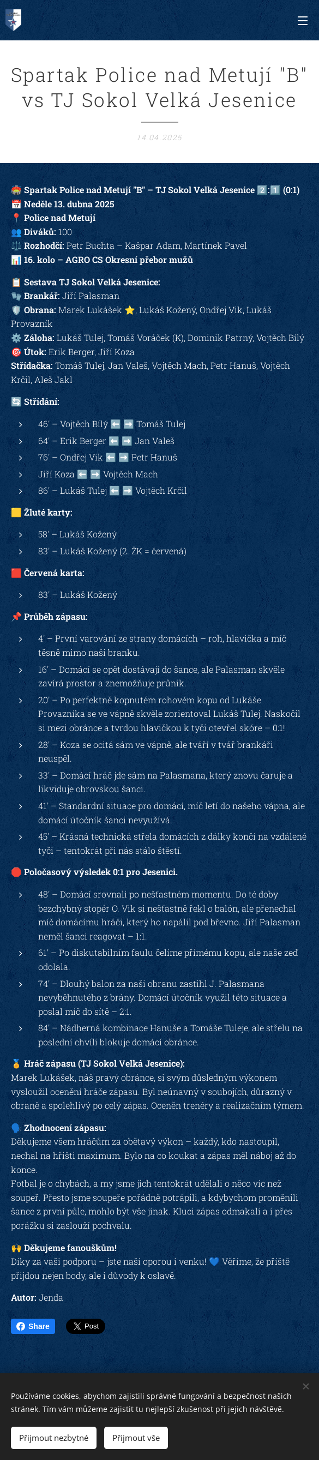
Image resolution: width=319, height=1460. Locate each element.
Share (33, 1326)
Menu (303, 20)
